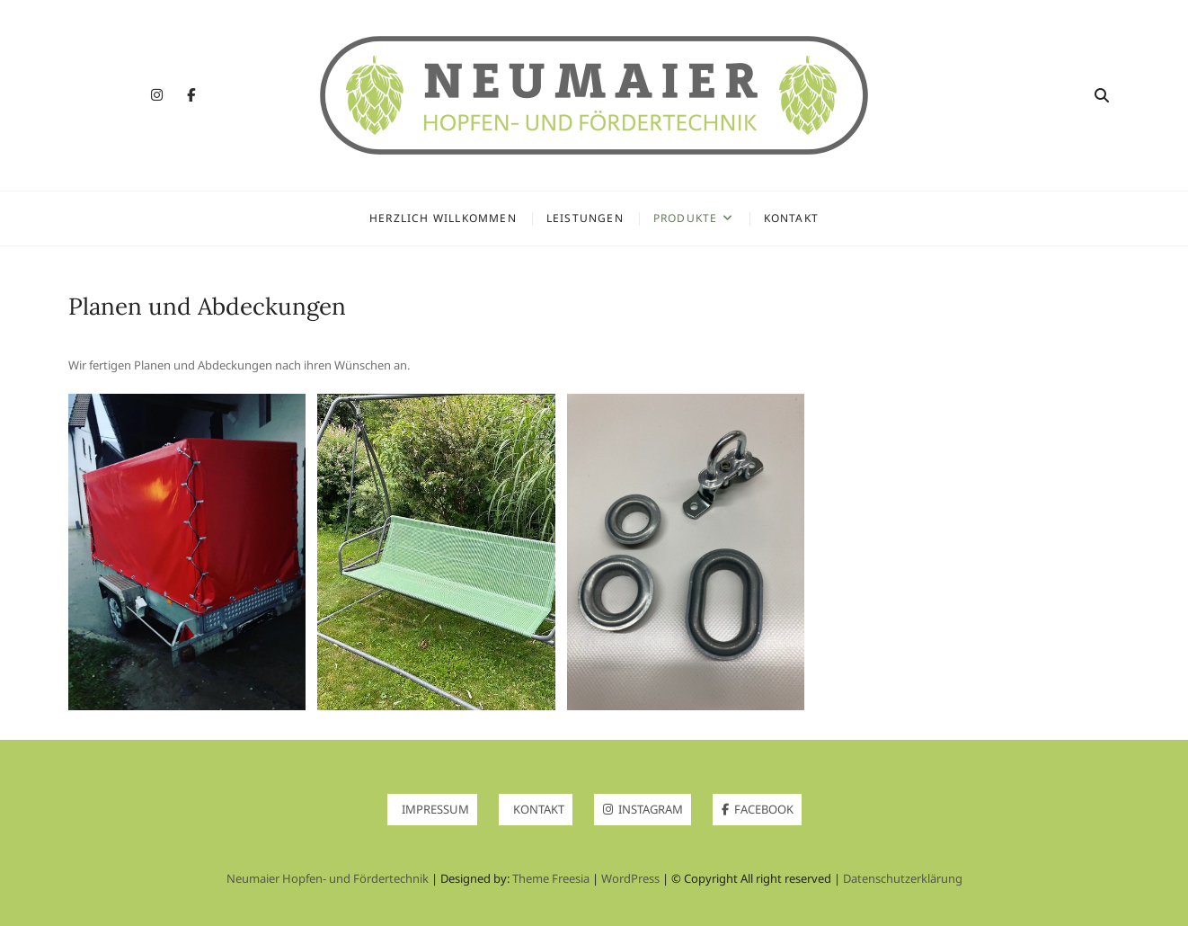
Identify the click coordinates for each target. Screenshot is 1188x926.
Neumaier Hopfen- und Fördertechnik (327, 878)
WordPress (630, 878)
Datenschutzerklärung (902, 878)
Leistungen (585, 218)
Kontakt (791, 218)
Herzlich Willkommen (443, 218)
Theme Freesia (551, 878)
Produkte (685, 218)
